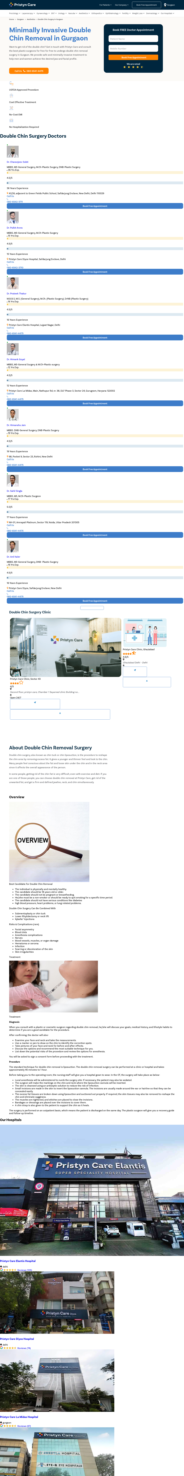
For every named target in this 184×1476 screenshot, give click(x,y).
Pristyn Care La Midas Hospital (19, 1416)
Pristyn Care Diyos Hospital (17, 1338)
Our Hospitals (166, 13)
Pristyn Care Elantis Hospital (18, 1261)
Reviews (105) (24, 1270)
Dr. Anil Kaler (13, 556)
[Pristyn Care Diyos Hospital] (57, 1332)
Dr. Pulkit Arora (15, 227)
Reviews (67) (24, 1426)
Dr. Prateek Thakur (16, 293)
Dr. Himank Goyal (16, 359)
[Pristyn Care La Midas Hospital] (57, 1410)
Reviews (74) (24, 1348)
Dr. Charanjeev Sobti (17, 161)
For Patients (105, 5)
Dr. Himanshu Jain (16, 425)
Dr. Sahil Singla (14, 490)
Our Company (121, 5)
